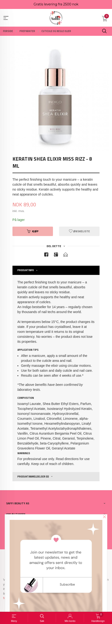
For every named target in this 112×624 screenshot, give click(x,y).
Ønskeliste (79, 231)
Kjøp (33, 231)
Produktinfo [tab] (25, 270)
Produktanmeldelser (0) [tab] (33, 476)
